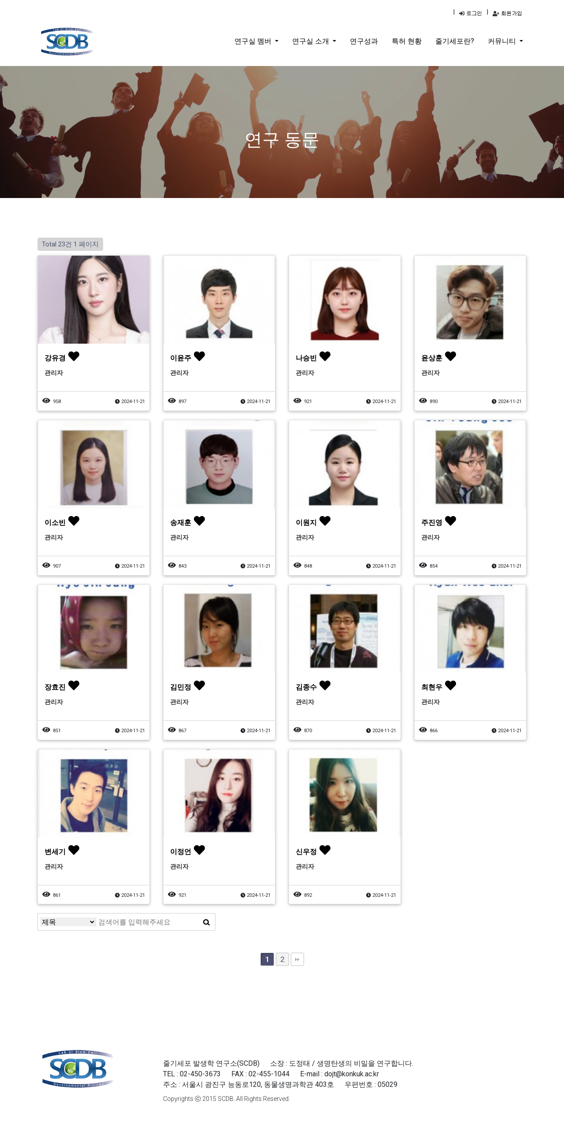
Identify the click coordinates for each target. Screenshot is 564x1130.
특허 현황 (407, 41)
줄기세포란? (454, 41)
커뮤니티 (503, 41)
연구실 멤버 (253, 41)
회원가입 (507, 13)
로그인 (470, 13)
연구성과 (364, 41)
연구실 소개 (311, 41)
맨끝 (297, 959)
